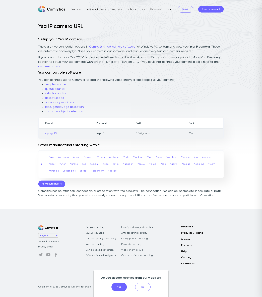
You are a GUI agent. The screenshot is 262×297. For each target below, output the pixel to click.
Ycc (84, 164)
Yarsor (76, 157)
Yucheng (206, 157)
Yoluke (152, 164)
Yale (51, 157)
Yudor (52, 164)
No (143, 287)
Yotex (116, 164)
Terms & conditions (48, 241)
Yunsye (74, 164)
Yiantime (138, 157)
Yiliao (106, 164)
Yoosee (185, 157)
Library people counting (134, 238)
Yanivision (63, 157)
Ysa (196, 157)
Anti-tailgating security (134, 233)
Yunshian (54, 171)
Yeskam (94, 164)
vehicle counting (56, 93)
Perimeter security (131, 244)
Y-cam (101, 157)
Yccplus (185, 164)
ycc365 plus (69, 171)
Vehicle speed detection (100, 250)
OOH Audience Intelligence (101, 255)
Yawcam (88, 157)
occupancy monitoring (60, 102)
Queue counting (95, 233)
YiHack (83, 171)
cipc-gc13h (51, 133)
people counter (55, 84)
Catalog (186, 257)
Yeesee (112, 171)
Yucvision (128, 164)
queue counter (55, 88)
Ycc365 (141, 164)
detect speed (54, 97)
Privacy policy (45, 247)
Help (143, 9)
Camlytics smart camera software (112, 46)
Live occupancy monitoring (101, 238)
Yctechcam (97, 171)
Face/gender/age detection (137, 227)
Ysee (163, 164)
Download (116, 9)
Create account (211, 9)
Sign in (185, 9)
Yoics (159, 157)
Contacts (155, 9)
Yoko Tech (171, 157)
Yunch (62, 164)
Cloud (169, 9)
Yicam (211, 164)
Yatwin (173, 164)
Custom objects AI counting (137, 255)
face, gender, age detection (64, 106)
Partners (131, 9)
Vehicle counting (95, 244)
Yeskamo (199, 164)
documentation (49, 66)
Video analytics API (132, 250)
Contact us (187, 263)
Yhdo (126, 157)
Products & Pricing (96, 9)
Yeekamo (114, 157)
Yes (119, 287)
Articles (185, 239)
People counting (95, 227)
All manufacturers (52, 184)
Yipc (149, 157)
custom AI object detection (64, 111)
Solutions (76, 9)
